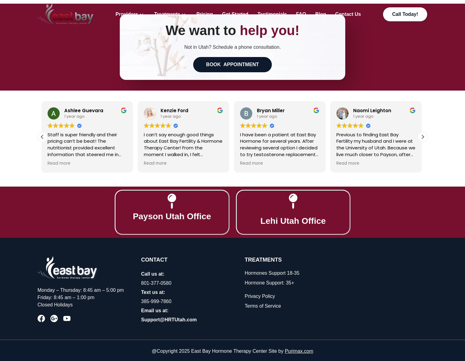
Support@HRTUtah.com (169, 318)
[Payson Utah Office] (171, 199)
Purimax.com (299, 349)
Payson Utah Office (172, 215)
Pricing (204, 14)
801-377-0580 (156, 281)
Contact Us (348, 14)
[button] (422, 135)
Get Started (235, 14)
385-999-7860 (156, 299)
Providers (129, 14)
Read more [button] (59, 162)
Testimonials (272, 14)
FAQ (301, 14)
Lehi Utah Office (293, 219)
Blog (320, 14)
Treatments (169, 14)
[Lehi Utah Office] (293, 199)
